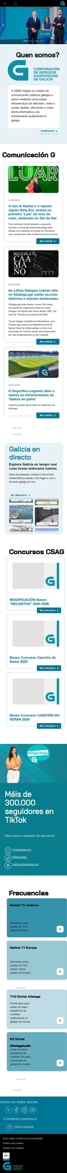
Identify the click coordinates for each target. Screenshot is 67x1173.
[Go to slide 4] (41, 41)
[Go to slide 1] (25, 41)
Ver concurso (47, 610)
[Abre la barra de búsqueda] (15, 3)
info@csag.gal (24, 1127)
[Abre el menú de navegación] (4, 3)
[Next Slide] (63, 25)
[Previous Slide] (3, 25)
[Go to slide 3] (36, 41)
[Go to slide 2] (31, 41)
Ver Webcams (19, 495)
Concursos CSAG (36, 551)
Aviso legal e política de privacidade (23, 1138)
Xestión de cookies (13, 1148)
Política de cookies (13, 1143)
